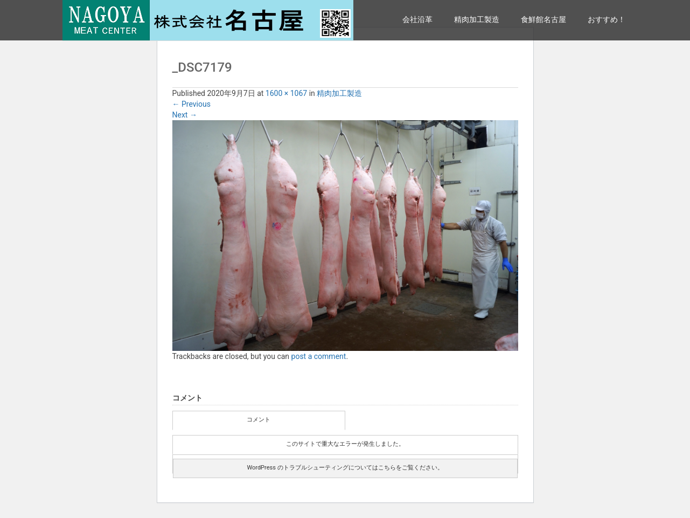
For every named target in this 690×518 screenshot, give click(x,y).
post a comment (318, 356)
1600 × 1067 (286, 93)
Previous (191, 104)
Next (184, 114)
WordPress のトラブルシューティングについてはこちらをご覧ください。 (345, 467)
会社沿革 (417, 19)
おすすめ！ (606, 19)
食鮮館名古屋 (543, 19)
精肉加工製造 (476, 19)
